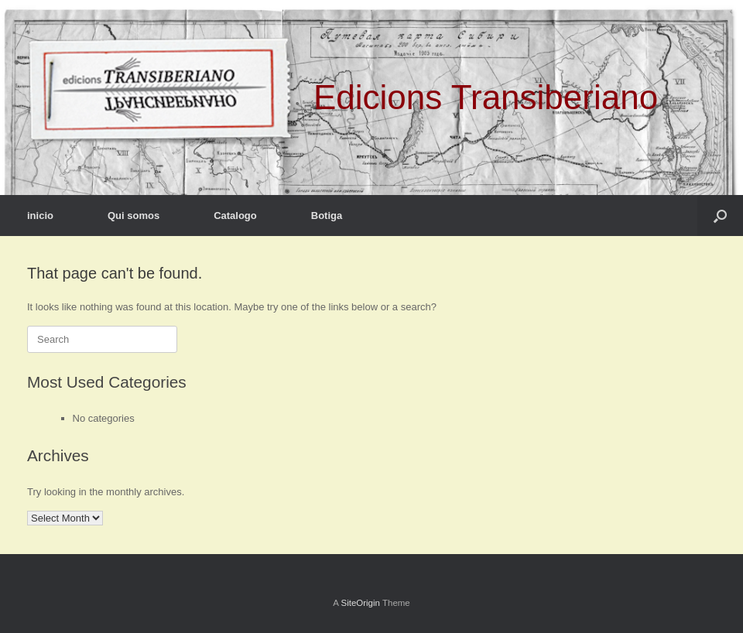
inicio (40, 215)
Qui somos (133, 215)
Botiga (326, 215)
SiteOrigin (360, 602)
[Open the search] (720, 215)
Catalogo (235, 215)
